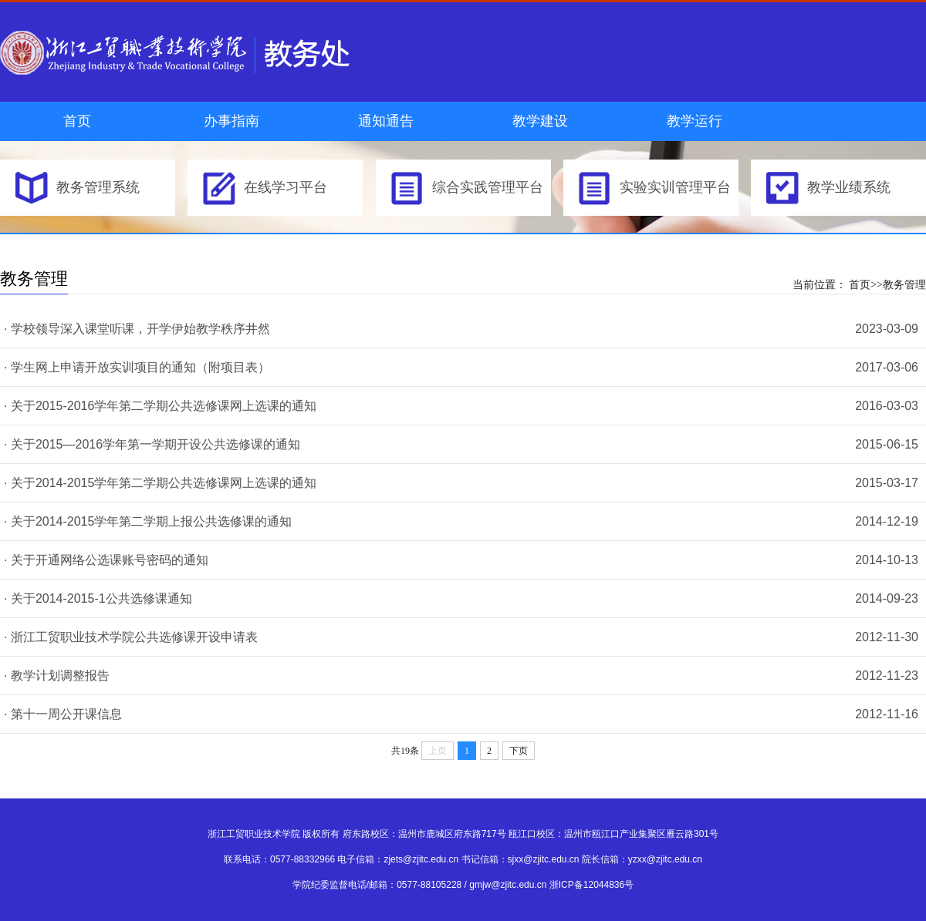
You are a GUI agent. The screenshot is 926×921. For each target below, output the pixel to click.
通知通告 (386, 121)
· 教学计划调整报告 (57, 675)
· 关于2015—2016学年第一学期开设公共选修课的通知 (152, 444)
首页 (77, 121)
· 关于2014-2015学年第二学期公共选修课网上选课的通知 (160, 482)
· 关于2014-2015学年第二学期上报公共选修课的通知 (148, 521)
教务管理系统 (98, 187)
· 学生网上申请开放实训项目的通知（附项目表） (137, 367)
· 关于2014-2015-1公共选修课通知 (98, 598)
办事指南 (231, 121)
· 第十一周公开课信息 (63, 714)
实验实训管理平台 (675, 187)
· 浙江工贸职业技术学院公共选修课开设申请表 (131, 637)
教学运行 (694, 121)
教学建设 (540, 121)
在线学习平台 (285, 187)
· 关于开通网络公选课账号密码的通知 (106, 559)
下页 (518, 750)
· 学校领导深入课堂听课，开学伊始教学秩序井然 (137, 328)
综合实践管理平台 (487, 187)
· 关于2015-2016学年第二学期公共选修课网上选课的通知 (160, 405)
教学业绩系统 (849, 187)
